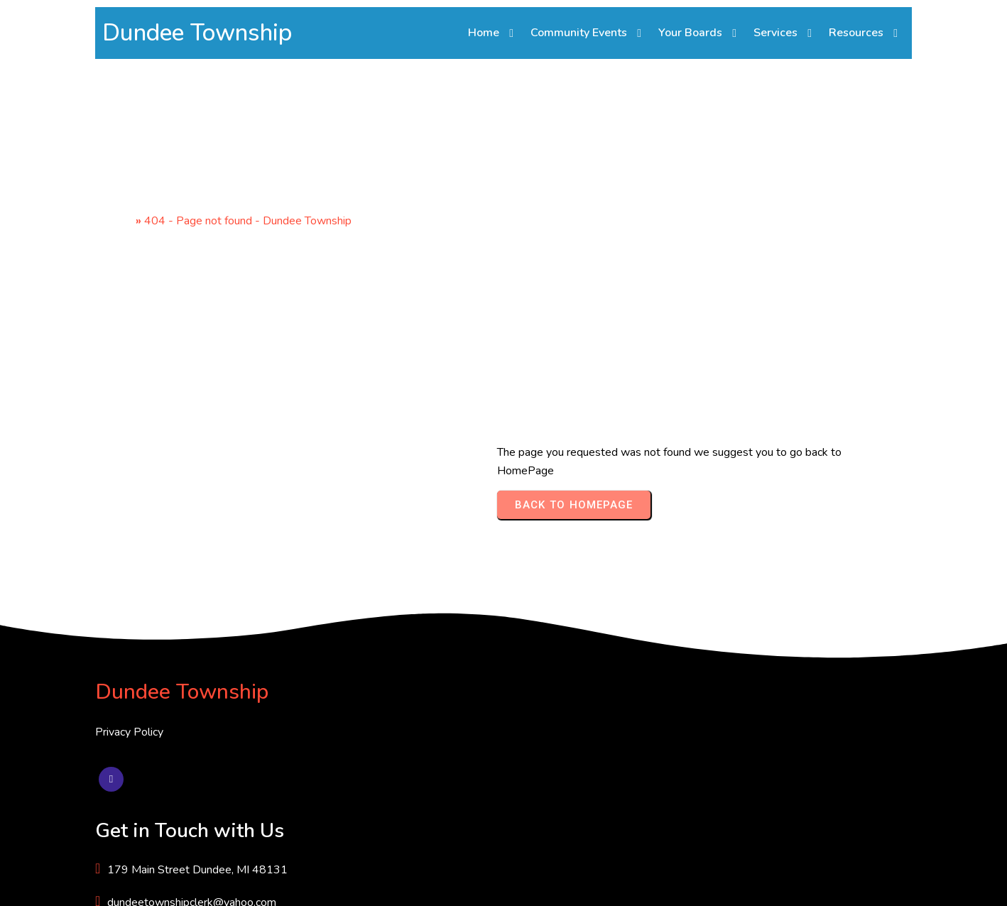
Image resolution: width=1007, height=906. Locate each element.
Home (117, 223)
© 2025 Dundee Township (161, 884)
